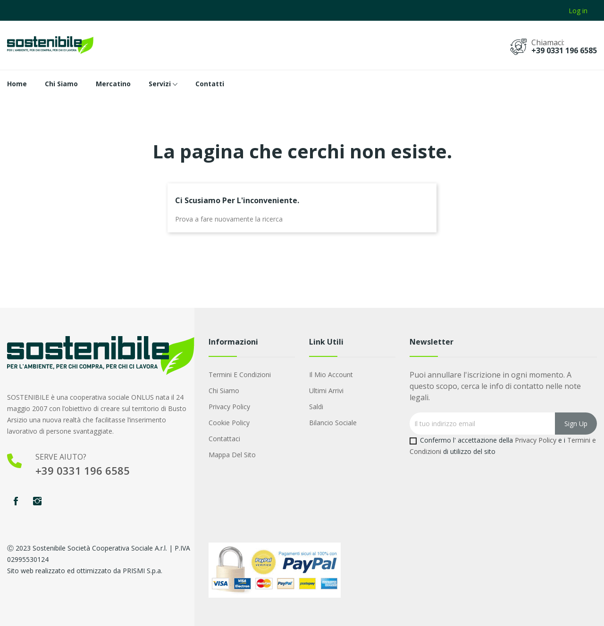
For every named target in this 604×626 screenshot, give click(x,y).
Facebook (15, 501)
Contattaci (224, 438)
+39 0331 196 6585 (564, 50)
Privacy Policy (229, 406)
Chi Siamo (224, 390)
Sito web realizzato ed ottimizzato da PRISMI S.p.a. (84, 570)
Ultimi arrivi (326, 390)
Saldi (316, 406)
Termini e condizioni (240, 374)
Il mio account (331, 374)
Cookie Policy (229, 422)
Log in (578, 10)
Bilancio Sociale (333, 422)
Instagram (37, 501)
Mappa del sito (232, 454)
